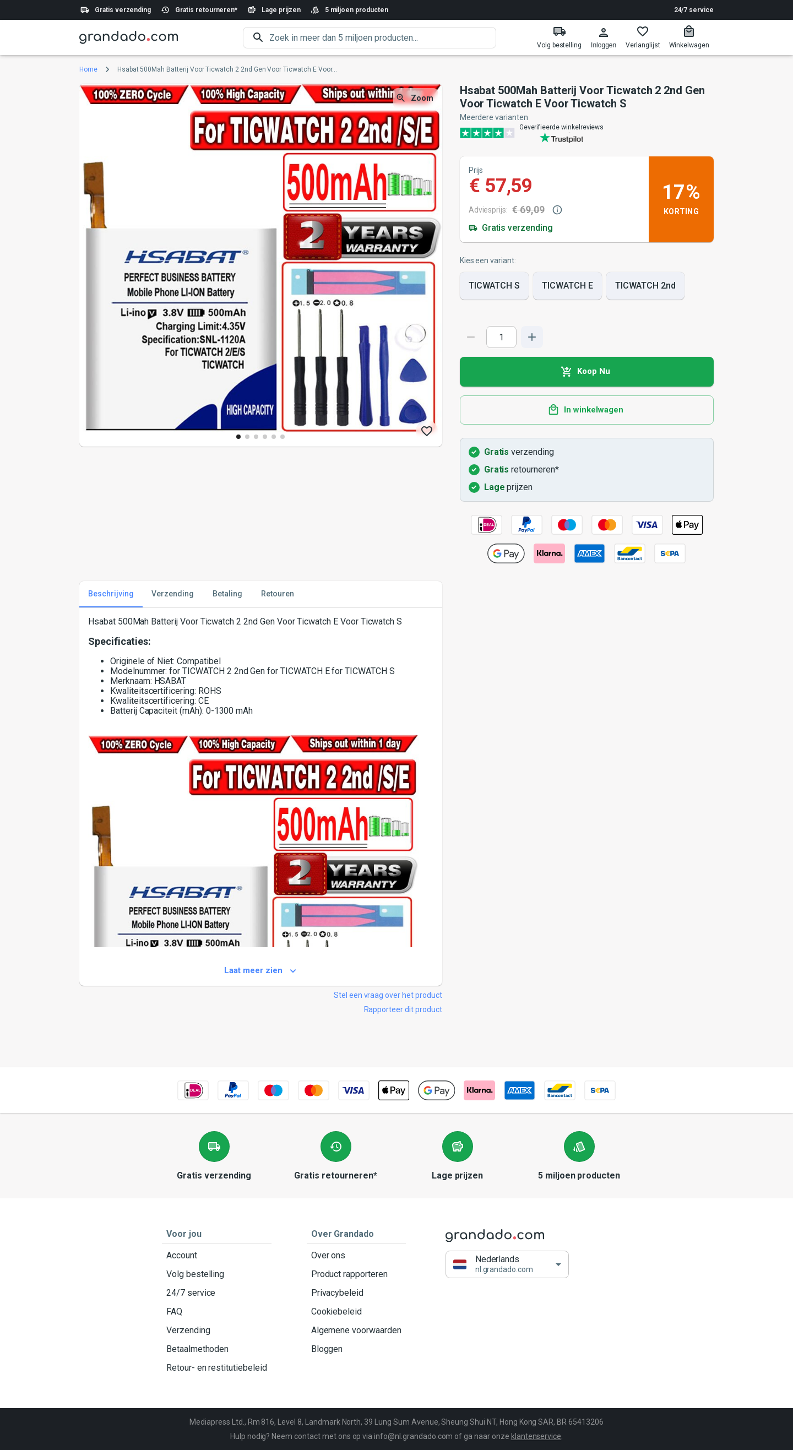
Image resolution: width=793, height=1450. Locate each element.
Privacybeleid (356, 1293)
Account (216, 1255)
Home (88, 69)
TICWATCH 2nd (645, 286)
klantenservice (536, 1436)
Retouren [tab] (277, 594)
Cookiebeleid (356, 1311)
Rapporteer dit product (403, 1009)
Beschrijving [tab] (111, 594)
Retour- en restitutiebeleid (216, 1368)
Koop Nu (587, 372)
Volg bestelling (216, 1274)
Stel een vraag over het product (388, 995)
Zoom (415, 98)
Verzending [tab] (173, 594)
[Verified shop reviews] (587, 132)
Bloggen (356, 1349)
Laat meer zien (260, 971)
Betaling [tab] (227, 594)
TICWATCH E (567, 286)
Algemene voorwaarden (356, 1330)
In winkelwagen (586, 410)
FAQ (216, 1311)
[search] (382, 37)
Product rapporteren (356, 1274)
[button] (507, 1265)
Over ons (356, 1255)
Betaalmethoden (216, 1349)
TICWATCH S (494, 286)
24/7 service (694, 10)
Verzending (216, 1330)
